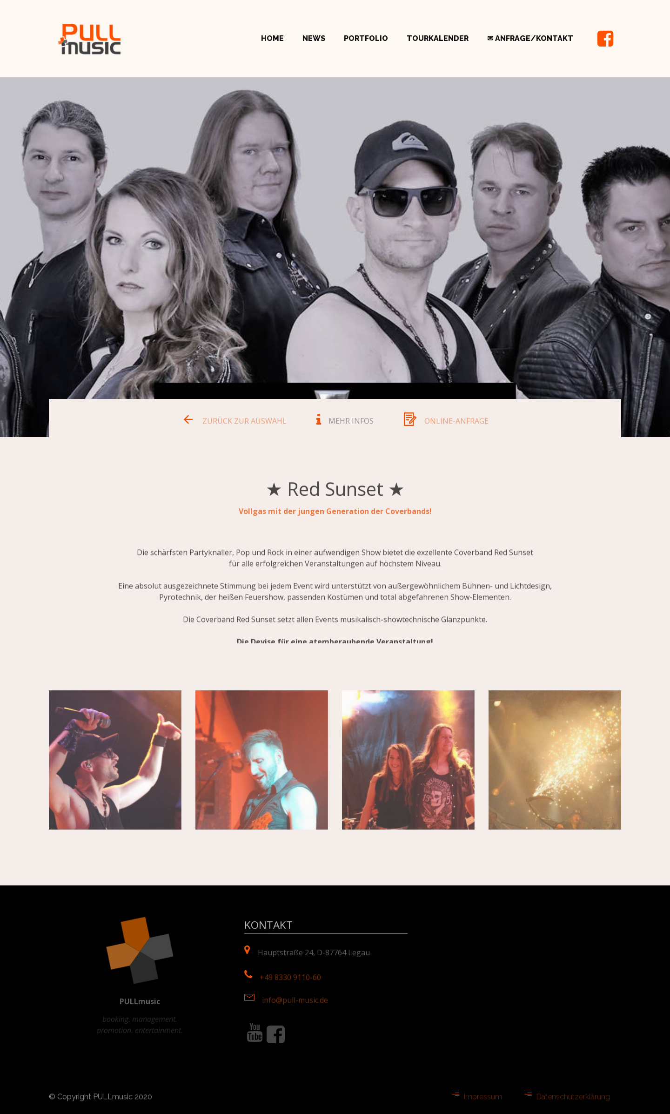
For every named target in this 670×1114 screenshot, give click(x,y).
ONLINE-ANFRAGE (456, 424)
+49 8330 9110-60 (290, 980)
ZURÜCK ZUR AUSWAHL (244, 424)
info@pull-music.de (295, 1003)
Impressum (483, 1099)
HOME (272, 38)
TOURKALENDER (438, 38)
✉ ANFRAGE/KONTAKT (530, 38)
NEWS (313, 38)
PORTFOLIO (366, 38)
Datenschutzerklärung (573, 1099)
